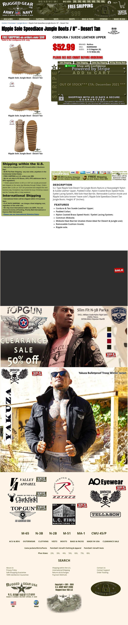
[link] (122, 4)
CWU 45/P (98, 533)
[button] (115, 52)
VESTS (54, 541)
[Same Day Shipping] (99, 62)
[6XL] (93, 1)
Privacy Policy (11, 570)
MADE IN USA (93, 541)
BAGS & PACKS (77, 541)
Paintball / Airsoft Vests (94, 548)
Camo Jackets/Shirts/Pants (35, 548)
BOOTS (63, 541)
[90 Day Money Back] (117, 62)
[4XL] (84, 1)
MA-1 (81, 533)
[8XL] (103, 1)
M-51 (67, 533)
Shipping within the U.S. (61, 568)
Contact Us (101, 568)
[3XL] (79, 1)
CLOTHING (43, 541)
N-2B (53, 533)
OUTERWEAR (29, 541)
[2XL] (74, 1)
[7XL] (98, 1)
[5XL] (89, 1)
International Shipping (61, 570)
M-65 (25, 533)
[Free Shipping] (82, 62)
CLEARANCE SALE (111, 541)
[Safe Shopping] (65, 62)
